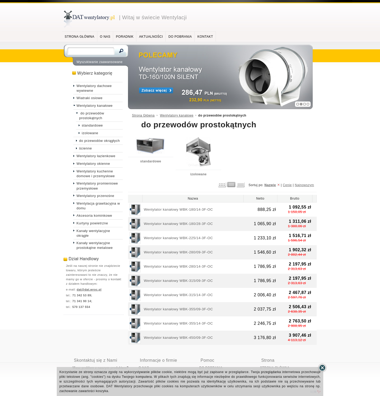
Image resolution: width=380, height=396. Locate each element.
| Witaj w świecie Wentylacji (153, 17)
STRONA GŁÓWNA (79, 36)
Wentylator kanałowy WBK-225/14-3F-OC (178, 238)
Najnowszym (304, 185)
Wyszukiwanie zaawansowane (99, 62)
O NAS (105, 36)
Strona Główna (143, 115)
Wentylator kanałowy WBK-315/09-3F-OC (178, 281)
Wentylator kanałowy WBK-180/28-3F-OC (178, 224)
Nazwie (270, 185)
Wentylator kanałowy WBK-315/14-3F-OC (178, 295)
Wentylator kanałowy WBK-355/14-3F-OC (178, 323)
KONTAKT (205, 36)
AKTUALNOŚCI (151, 36)
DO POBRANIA (180, 36)
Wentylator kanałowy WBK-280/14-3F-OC (178, 266)
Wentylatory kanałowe (176, 115)
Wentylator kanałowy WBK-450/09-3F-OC (178, 338)
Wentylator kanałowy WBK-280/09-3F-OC (178, 252)
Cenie (287, 185)
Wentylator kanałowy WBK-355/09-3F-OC (178, 309)
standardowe (150, 161)
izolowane (198, 174)
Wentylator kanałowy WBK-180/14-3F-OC (178, 209)
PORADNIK (125, 36)
